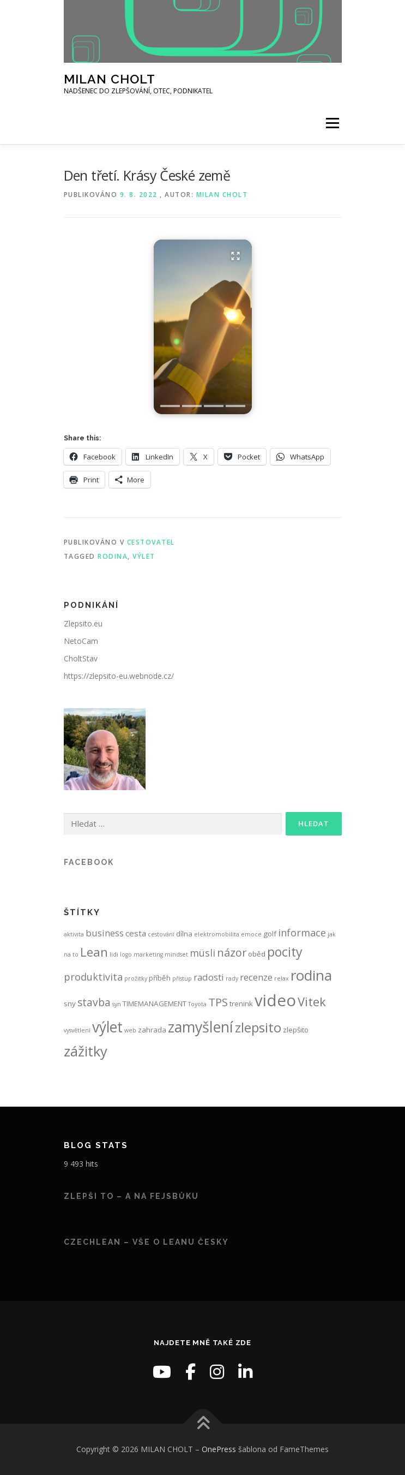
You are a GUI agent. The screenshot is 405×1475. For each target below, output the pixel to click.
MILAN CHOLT (109, 78)
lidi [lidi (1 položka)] (114, 954)
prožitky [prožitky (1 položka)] (135, 978)
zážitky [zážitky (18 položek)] (85, 1051)
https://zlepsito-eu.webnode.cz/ (119, 676)
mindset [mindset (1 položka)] (176, 954)
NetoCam (81, 641)
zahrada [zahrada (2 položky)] (152, 1030)
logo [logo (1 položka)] (126, 954)
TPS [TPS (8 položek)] (218, 1002)
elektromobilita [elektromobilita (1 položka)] (216, 934)
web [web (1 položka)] (130, 1030)
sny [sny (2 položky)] (70, 1003)
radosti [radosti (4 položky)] (209, 977)
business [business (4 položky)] (105, 933)
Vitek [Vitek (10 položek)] (312, 1001)
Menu (332, 123)
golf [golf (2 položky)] (269, 934)
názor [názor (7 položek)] (231, 952)
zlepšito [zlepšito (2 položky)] (296, 1030)
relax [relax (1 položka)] (281, 978)
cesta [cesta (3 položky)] (135, 933)
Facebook (89, 862)
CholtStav (81, 658)
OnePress (219, 1449)
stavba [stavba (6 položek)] (94, 1002)
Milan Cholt (222, 194)
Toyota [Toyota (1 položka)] (197, 1004)
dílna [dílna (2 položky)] (184, 934)
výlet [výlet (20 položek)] (107, 1027)
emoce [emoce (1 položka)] (251, 934)
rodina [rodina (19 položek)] (311, 975)
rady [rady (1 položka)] (232, 978)
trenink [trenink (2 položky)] (241, 1003)
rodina (113, 556)
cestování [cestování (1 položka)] (161, 934)
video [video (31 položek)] (275, 1000)
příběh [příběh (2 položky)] (160, 978)
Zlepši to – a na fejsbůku (131, 1196)
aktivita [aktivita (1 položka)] (74, 934)
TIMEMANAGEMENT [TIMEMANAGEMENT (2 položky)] (154, 1003)
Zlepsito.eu (83, 623)
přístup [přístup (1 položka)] (182, 978)
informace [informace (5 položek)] (302, 932)
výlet (143, 556)
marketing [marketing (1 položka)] (148, 954)
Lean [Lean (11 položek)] (94, 951)
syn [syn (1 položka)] (116, 1004)
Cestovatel (151, 542)
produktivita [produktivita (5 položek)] (93, 976)
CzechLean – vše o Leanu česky (146, 1242)
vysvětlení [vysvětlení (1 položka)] (77, 1030)
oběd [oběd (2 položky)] (256, 954)
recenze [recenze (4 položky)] (256, 977)
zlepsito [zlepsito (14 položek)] (258, 1027)
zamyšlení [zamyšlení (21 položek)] (200, 1027)
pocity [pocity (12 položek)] (285, 951)
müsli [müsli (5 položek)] (202, 952)
